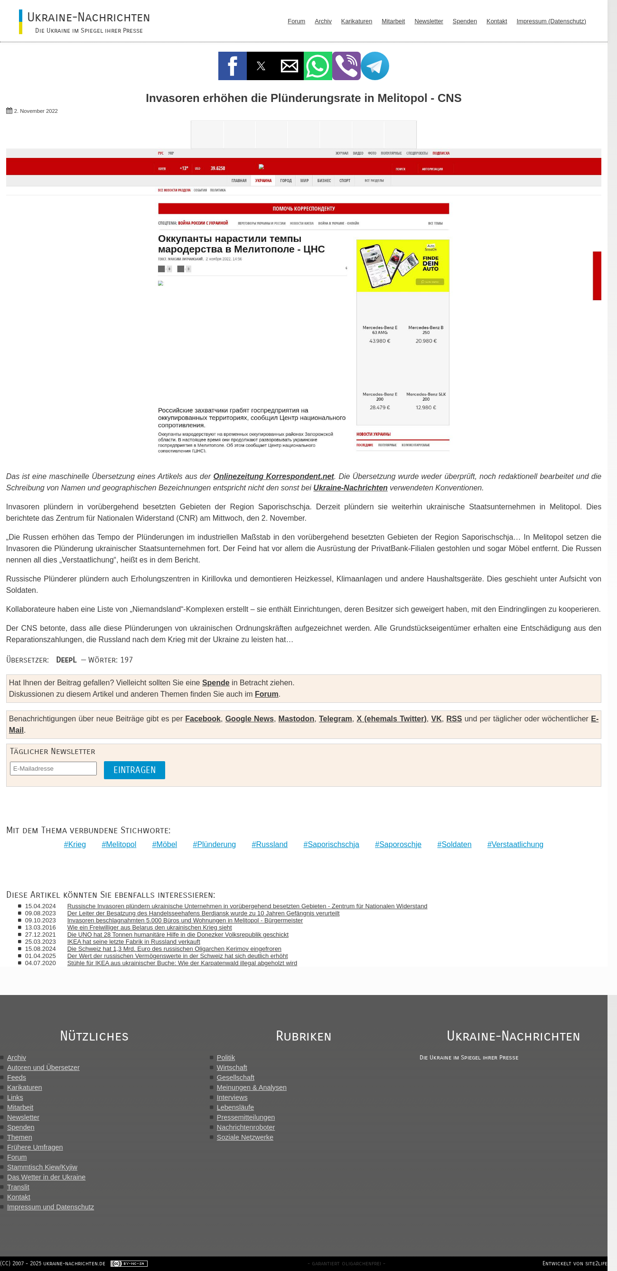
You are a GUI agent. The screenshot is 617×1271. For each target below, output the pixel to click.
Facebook (203, 719)
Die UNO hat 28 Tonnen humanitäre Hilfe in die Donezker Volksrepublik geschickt (178, 934)
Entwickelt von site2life (575, 1263)
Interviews (232, 1097)
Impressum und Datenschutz (50, 1207)
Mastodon (297, 719)
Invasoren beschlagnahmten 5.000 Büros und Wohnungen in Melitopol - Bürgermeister (185, 920)
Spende (216, 683)
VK (436, 719)
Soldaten (456, 844)
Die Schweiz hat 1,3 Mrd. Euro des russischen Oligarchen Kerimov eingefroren (174, 948)
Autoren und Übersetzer (43, 1067)
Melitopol (121, 844)
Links (15, 1097)
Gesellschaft (235, 1077)
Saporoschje (400, 844)
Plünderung (216, 844)
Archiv (323, 21)
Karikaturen (356, 21)
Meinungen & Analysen (252, 1087)
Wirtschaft (232, 1067)
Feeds (16, 1077)
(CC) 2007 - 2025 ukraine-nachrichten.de (52, 1263)
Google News (249, 719)
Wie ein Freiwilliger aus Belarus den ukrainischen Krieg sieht (149, 927)
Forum (296, 21)
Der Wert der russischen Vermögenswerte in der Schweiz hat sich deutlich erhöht (177, 955)
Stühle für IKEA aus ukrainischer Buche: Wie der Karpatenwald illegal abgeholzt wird (182, 963)
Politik (226, 1057)
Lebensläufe (235, 1107)
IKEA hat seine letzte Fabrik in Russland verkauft (133, 941)
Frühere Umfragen (35, 1147)
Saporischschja (333, 844)
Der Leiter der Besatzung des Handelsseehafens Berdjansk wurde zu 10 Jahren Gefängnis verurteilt (203, 913)
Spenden (465, 21)
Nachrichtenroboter (246, 1127)
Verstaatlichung (517, 844)
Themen (19, 1137)
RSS (454, 719)
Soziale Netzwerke (245, 1137)
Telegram (335, 719)
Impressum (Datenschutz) (552, 21)
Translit (18, 1187)
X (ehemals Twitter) (392, 719)
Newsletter (428, 21)
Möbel (167, 844)
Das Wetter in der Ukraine (46, 1177)
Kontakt (496, 21)
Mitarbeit (393, 21)
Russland (272, 844)
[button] (232, 66)
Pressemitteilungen (246, 1117)
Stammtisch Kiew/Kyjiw (42, 1167)
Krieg (77, 844)
